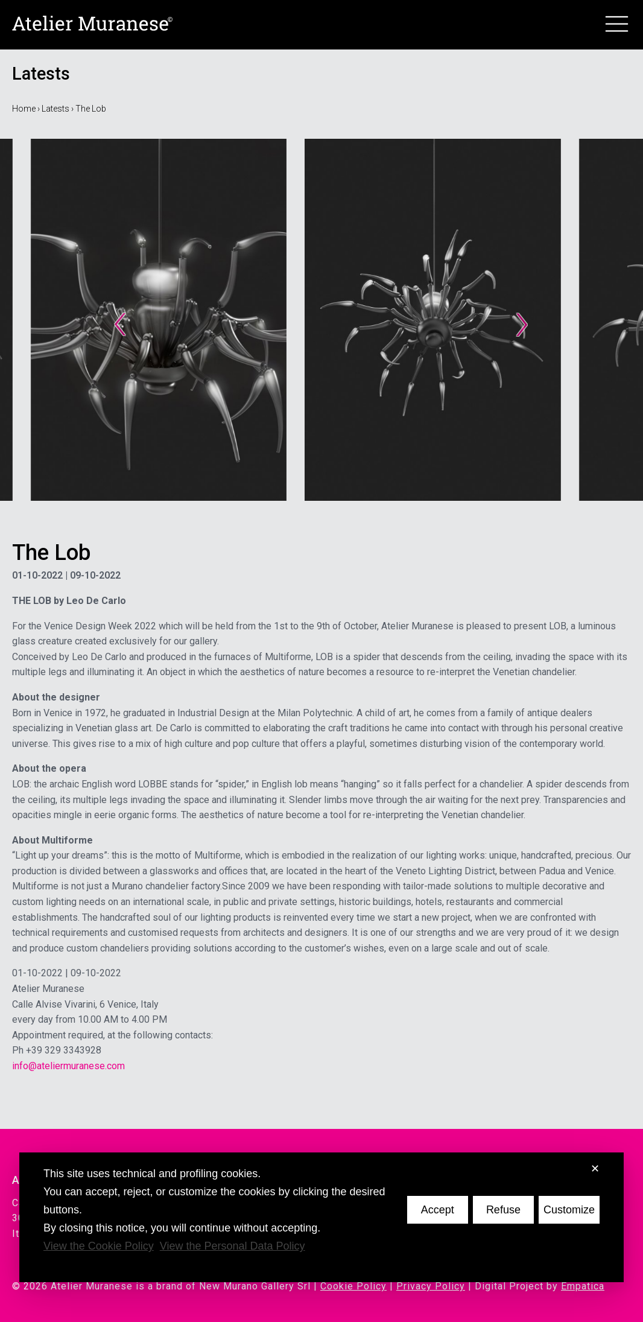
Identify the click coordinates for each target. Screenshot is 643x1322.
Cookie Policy (353, 1286)
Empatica (582, 1286)
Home (24, 108)
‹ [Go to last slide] (121, 320)
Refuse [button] (503, 1210)
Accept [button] (437, 1210)
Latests (55, 108)
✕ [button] (595, 1169)
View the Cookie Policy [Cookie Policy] (98, 1246)
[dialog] (321, 1217)
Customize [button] (569, 1210)
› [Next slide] (522, 320)
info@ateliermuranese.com (68, 1066)
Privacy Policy (430, 1286)
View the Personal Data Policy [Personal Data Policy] (232, 1246)
